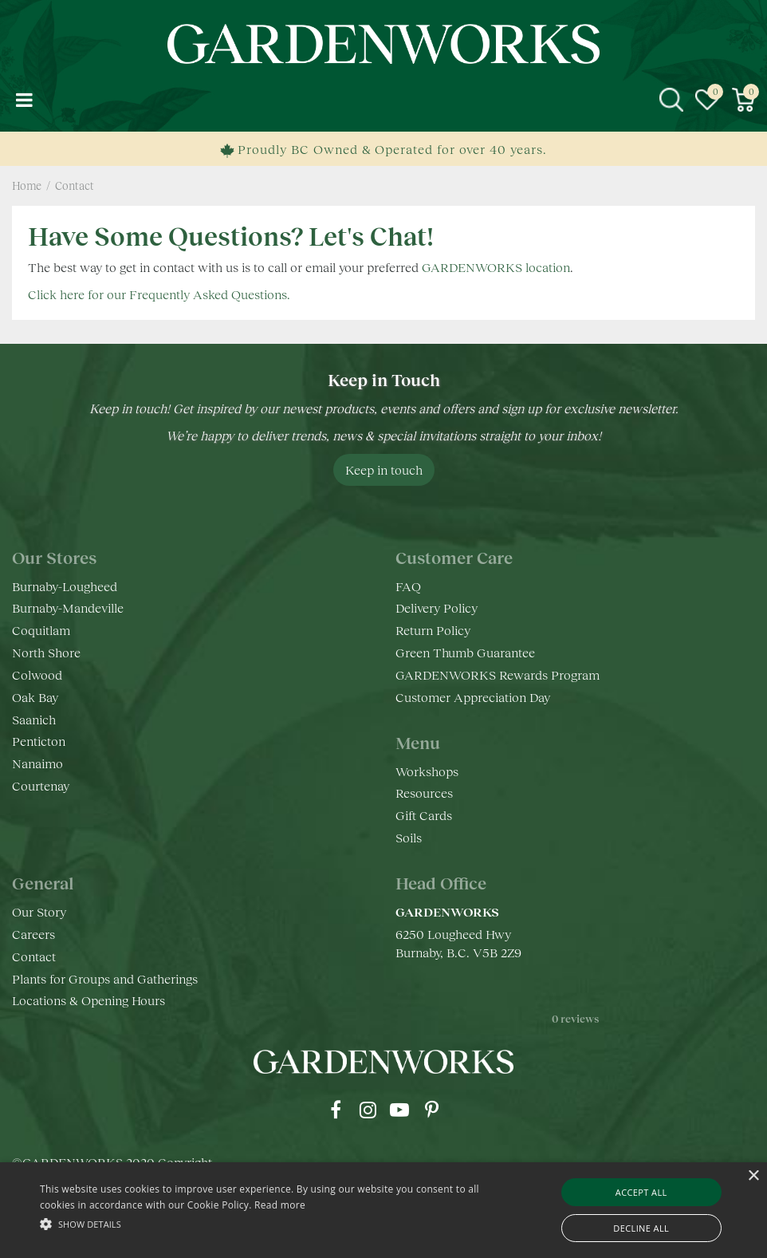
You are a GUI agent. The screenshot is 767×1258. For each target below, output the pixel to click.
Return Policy (432, 629)
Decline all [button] (641, 1228)
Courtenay (40, 785)
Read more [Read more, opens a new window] (279, 1205)
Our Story (39, 911)
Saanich (34, 719)
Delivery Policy (436, 607)
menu (24, 100)
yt (399, 1110)
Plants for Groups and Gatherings (105, 978)
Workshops (426, 771)
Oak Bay (35, 696)
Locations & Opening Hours (88, 1000)
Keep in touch (384, 469)
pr (431, 1110)
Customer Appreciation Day (472, 696)
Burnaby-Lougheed (64, 586)
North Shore (46, 652)
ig (368, 1110)
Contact (34, 956)
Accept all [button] (641, 1192)
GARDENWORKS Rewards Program (497, 674)
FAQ (408, 586)
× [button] (753, 1176)
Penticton (38, 740)
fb (336, 1110)
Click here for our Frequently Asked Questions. (159, 294)
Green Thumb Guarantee (465, 652)
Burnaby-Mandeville (68, 607)
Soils (408, 837)
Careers (33, 933)
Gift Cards (423, 814)
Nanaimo (37, 763)
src (671, 100)
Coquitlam (41, 629)
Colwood (37, 674)
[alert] (383, 1210)
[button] (263, 1223)
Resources (424, 792)
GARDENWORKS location (496, 266)
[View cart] (743, 100)
